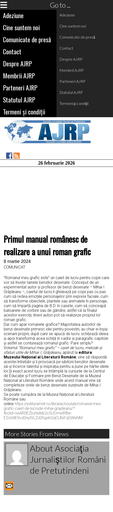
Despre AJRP (17, 63)
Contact (12, 51)
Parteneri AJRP (20, 87)
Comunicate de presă (27, 39)
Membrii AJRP (19, 75)
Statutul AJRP (19, 99)
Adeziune (13, 15)
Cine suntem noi (21, 27)
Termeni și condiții (24, 111)
